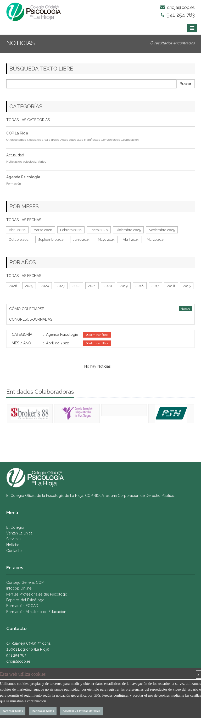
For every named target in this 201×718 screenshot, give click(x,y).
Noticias (13, 545)
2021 (92, 286)
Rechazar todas (43, 711)
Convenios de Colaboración (120, 140)
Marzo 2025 (156, 240)
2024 (45, 286)
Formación (13, 183)
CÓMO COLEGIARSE (26, 309)
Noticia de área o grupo (43, 140)
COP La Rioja (17, 133)
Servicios (13, 539)
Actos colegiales (71, 140)
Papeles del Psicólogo (25, 600)
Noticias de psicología (21, 161)
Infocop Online (18, 588)
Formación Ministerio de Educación (36, 612)
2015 (187, 286)
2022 (76, 286)
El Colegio (15, 527)
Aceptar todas (13, 711)
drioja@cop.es (177, 7)
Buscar (185, 84)
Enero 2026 (99, 230)
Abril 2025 (131, 240)
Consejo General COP (24, 582)
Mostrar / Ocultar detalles (81, 711)
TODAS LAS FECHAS (23, 220)
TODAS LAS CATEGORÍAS (28, 120)
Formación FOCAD (22, 606)
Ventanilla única (19, 533)
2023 (61, 286)
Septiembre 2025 (51, 240)
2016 (171, 286)
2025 (29, 286)
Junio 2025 (81, 240)
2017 (155, 286)
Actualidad (15, 155)
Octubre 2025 (19, 240)
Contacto (14, 551)
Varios (42, 161)
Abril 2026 (17, 230)
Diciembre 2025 (128, 230)
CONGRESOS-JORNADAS (30, 319)
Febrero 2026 (71, 230)
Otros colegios (16, 140)
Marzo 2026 (43, 230)
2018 (140, 286)
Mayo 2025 (106, 240)
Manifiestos (92, 140)
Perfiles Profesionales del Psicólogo (36, 594)
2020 (108, 286)
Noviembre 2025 (162, 230)
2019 (124, 286)
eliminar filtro (97, 335)
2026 (13, 286)
